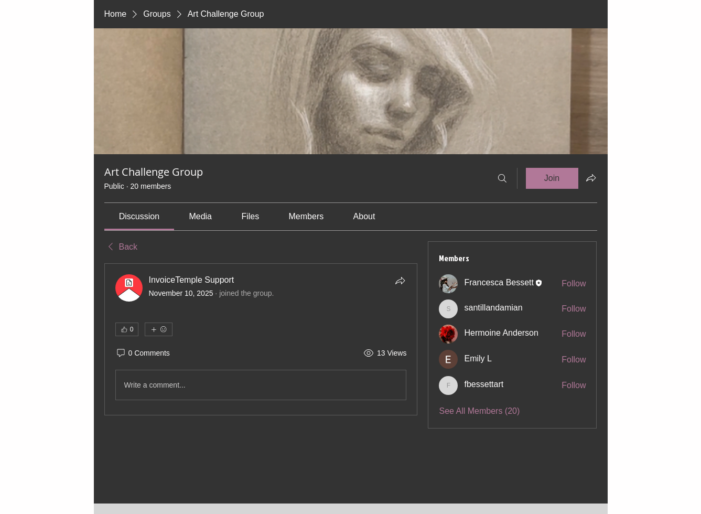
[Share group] (591, 178)
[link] (139, 216)
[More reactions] (158, 329)
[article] (261, 339)
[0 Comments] (142, 353)
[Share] (400, 280)
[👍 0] (126, 329)
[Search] (502, 178)
